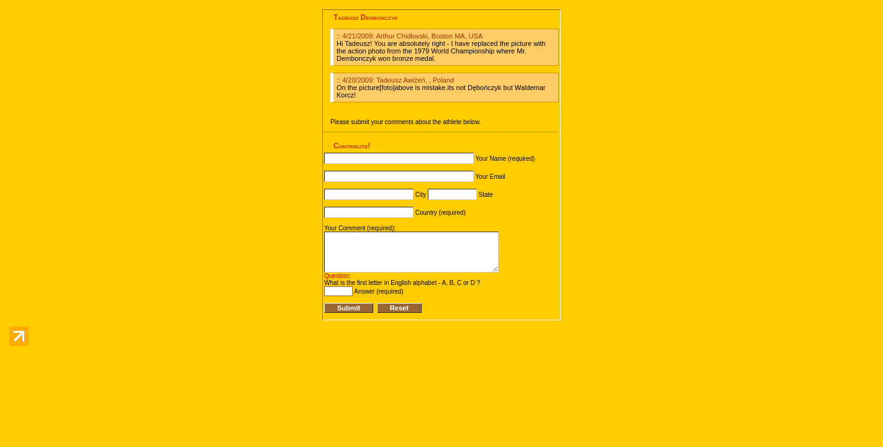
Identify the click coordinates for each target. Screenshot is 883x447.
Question (336, 276)
